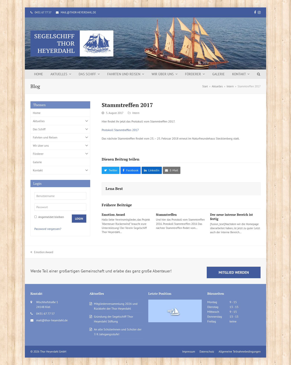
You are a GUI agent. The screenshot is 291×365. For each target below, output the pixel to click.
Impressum (188, 351)
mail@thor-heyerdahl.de (78, 12)
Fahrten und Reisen (60, 137)
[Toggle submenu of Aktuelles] (60, 121)
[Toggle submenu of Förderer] (60, 154)
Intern (135, 113)
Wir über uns (60, 146)
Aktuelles (60, 121)
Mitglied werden (234, 272)
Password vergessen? (47, 229)
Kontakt (60, 170)
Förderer (60, 154)
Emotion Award (113, 214)
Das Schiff (60, 129)
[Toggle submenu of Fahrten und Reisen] (60, 137)
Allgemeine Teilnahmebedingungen (240, 351)
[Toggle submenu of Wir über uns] (60, 146)
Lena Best (114, 188)
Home (36, 113)
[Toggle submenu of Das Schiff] (60, 129)
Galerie (37, 162)
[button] (258, 74)
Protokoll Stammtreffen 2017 (120, 130)
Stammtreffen (166, 214)
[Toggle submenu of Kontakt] (60, 170)
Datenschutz (207, 351)
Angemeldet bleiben (49, 217)
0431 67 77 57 (43, 12)
